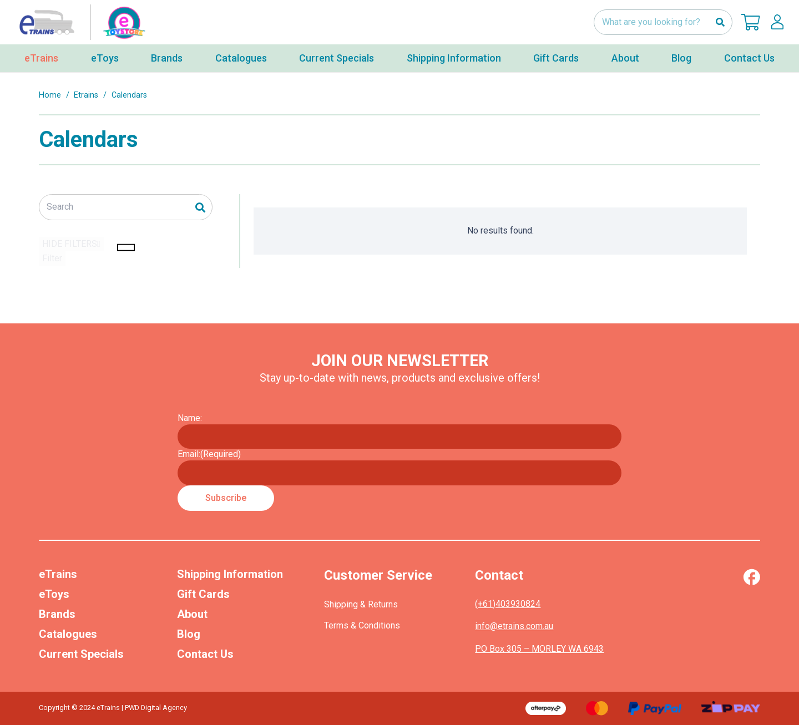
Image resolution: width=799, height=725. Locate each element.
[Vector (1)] (751, 577)
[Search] (719, 22)
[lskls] (777, 22)
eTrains (58, 574)
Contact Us (205, 654)
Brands (57, 614)
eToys (54, 594)
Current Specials (81, 654)
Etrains (86, 95)
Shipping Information (230, 574)
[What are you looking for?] (663, 22)
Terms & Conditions (362, 625)
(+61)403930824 (507, 604)
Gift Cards (203, 594)
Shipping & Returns (361, 604)
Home (50, 95)
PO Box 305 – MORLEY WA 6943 (539, 648)
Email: (209, 454)
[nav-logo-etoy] (79, 22)
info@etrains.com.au (514, 626)
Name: (190, 418)
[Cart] (750, 22)
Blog (188, 634)
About (192, 614)
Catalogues (68, 634)
